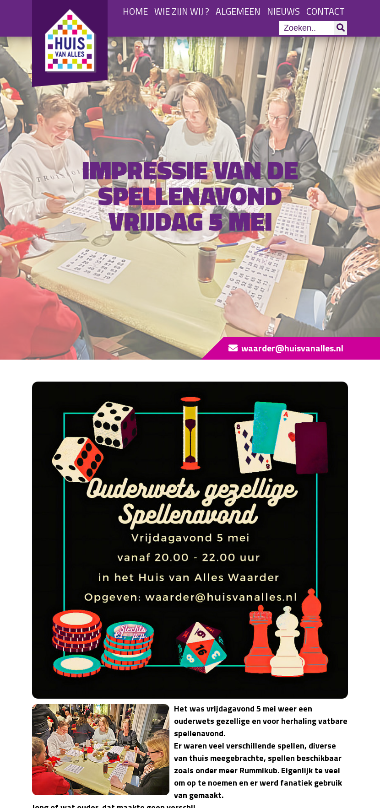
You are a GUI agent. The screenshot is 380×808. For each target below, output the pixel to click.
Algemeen (238, 11)
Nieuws (283, 11)
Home (135, 11)
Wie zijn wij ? (181, 11)
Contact (325, 11)
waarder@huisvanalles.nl (292, 348)
